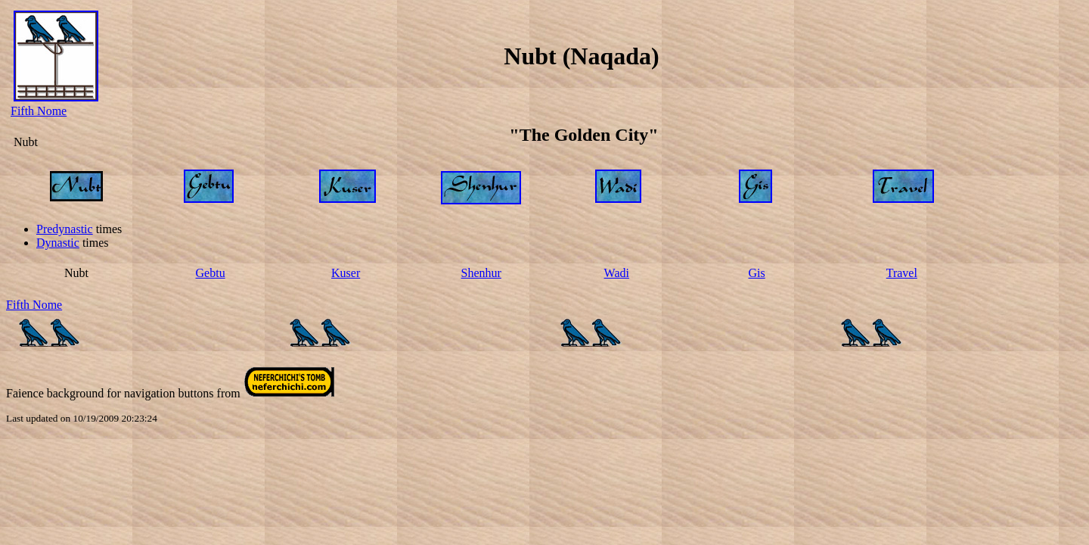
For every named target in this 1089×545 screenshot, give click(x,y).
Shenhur (481, 272)
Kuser (345, 272)
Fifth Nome (39, 110)
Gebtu (210, 272)
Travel (901, 272)
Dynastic (57, 242)
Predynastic (64, 229)
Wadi (616, 272)
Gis (757, 272)
